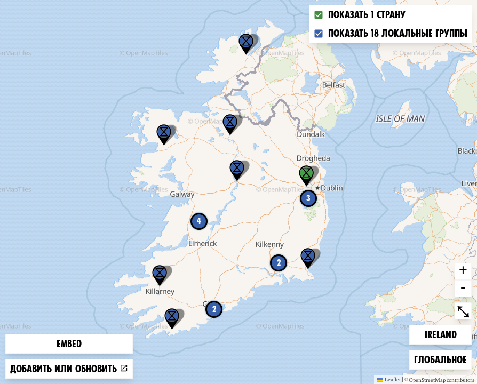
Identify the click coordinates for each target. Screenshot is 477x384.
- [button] (463, 288)
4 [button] (199, 221)
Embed (69, 343)
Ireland (441, 333)
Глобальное (440, 358)
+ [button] (463, 271)
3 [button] (308, 198)
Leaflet (389, 379)
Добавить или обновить (69, 368)
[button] (308, 258)
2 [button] (214, 309)
